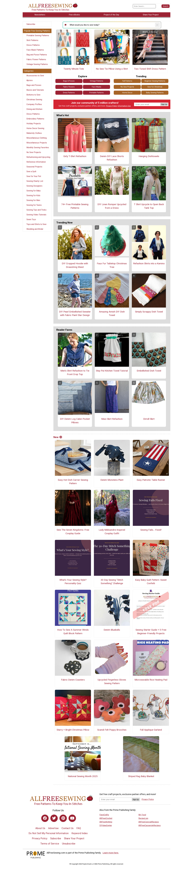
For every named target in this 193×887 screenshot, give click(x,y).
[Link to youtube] (72, 818)
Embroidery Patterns (35, 119)
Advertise (53, 828)
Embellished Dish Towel (149, 370)
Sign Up (164, 104)
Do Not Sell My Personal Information (49, 833)
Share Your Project (74, 838)
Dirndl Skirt (148, 418)
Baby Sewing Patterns (155, 93)
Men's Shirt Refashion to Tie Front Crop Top (74, 372)
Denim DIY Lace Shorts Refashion (112, 158)
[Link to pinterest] (63, 818)
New (57, 437)
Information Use (124, 106)
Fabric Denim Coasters (73, 679)
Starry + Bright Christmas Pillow (73, 729)
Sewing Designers (34, 186)
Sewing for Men (33, 200)
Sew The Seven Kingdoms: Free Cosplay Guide (73, 531)
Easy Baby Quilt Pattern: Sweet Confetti (151, 581)
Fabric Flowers (69, 87)
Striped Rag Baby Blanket (141, 776)
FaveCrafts (104, 815)
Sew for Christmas (154, 87)
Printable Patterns (96, 93)
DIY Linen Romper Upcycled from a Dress (111, 206)
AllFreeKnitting (105, 822)
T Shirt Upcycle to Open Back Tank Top (149, 206)
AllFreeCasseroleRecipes (149, 825)
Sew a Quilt (31, 171)
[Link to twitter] (54, 818)
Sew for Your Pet (33, 176)
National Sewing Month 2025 (83, 776)
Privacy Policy (111, 106)
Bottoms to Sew (33, 95)
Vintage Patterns (96, 81)
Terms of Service (49, 843)
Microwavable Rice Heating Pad (151, 679)
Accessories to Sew (35, 75)
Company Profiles (34, 104)
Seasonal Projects (34, 167)
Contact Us (67, 828)
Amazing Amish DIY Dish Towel (112, 313)
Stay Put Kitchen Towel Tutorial (112, 370)
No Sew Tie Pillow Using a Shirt (112, 68)
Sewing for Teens (34, 205)
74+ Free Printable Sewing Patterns (74, 206)
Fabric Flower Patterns (36, 59)
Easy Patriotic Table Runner (151, 479)
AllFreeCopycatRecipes (148, 822)
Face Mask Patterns (35, 50)
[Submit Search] (165, 6)
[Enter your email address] (115, 799)
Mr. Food (142, 815)
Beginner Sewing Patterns (155, 81)
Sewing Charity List (34, 181)
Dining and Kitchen (34, 109)
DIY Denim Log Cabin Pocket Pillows (75, 420)
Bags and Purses (33, 85)
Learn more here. (111, 853)
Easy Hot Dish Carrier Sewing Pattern (73, 481)
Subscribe (30, 24)
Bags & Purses (69, 81)
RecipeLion (143, 818)
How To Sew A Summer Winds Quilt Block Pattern (73, 631)
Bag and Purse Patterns (36, 54)
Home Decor (127, 93)
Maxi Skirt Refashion (111, 418)
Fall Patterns (127, 81)
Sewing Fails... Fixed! (150, 529)
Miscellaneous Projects (36, 143)
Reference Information (36, 162)
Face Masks (96, 87)
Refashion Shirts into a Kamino (149, 263)
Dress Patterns (33, 45)
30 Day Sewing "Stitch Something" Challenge (112, 581)
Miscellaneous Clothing (36, 138)
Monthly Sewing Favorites (37, 147)
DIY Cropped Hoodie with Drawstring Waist (75, 265)
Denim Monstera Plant (111, 479)
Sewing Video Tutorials (36, 214)
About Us (40, 828)
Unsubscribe (68, 843)
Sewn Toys (31, 219)
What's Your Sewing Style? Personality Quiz (72, 581)
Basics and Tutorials (35, 90)
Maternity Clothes (34, 133)
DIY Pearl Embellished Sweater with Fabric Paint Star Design (75, 313)
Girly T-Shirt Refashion (74, 156)
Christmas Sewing (34, 99)
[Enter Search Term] (144, 6)
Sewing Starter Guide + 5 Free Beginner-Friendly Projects (151, 631)
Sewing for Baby (33, 191)
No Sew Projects (33, 152)
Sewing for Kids (33, 195)
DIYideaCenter (105, 825)
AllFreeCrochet (105, 818)
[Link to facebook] (45, 818)
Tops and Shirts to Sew (36, 224)
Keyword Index (80, 833)
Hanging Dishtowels (149, 156)
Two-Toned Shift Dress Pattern (150, 68)
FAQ (78, 828)
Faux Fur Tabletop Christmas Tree (112, 265)
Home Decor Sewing (35, 128)
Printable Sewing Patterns (37, 35)
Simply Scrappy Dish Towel (149, 311)
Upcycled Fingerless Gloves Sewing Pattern (112, 681)
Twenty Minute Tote (74, 68)
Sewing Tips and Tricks (36, 210)
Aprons (29, 80)
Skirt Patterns (32, 40)
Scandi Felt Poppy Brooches (111, 729)
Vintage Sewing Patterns (37, 64)
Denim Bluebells (112, 629)
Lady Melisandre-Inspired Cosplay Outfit (112, 531)
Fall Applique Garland (151, 729)
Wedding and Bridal (34, 229)
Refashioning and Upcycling (38, 157)
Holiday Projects (33, 123)
